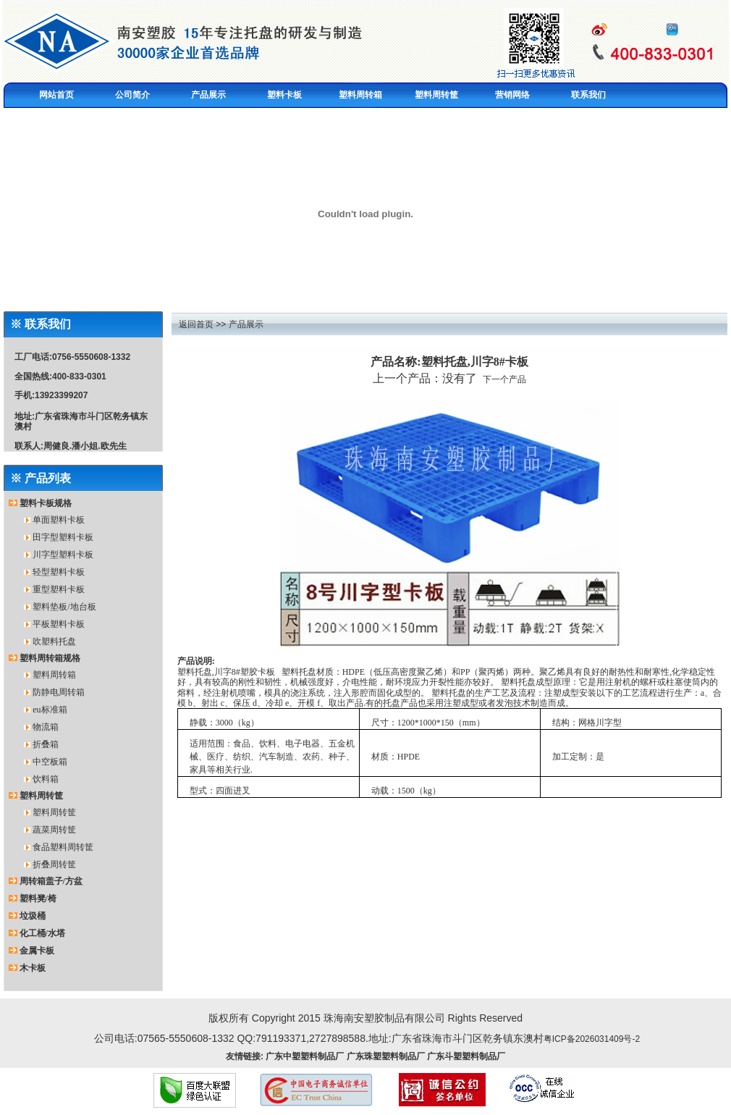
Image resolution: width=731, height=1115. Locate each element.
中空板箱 (50, 762)
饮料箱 (46, 779)
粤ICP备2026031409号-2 (592, 1039)
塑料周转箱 (54, 675)
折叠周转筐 (54, 864)
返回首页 (196, 324)
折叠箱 (46, 744)
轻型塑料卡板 (59, 572)
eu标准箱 (50, 709)
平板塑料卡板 (59, 624)
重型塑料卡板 (59, 589)
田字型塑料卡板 (63, 537)
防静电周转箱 (59, 692)
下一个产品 (504, 379)
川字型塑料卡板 (63, 555)
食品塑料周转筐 (63, 847)
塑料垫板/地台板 (64, 607)
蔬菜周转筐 (54, 830)
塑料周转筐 (54, 812)
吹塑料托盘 (54, 641)
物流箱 (46, 727)
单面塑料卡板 (59, 520)
